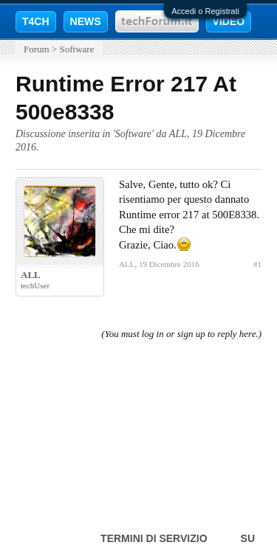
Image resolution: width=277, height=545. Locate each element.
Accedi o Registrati (205, 11)
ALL (178, 133)
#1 (257, 264)
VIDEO (229, 21)
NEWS (85, 21)
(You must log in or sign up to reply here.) (181, 333)
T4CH (35, 21)
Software (133, 133)
